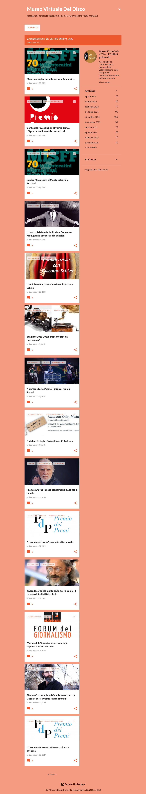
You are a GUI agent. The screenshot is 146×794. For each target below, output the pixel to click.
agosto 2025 (91, 132)
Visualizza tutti (34, 43)
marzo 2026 (91, 101)
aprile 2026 (90, 96)
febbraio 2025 (92, 137)
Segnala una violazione (96, 169)
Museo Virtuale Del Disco (56, 9)
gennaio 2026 (92, 112)
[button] (75, 89)
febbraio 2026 (92, 106)
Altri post (52, 774)
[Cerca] (119, 9)
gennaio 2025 (92, 142)
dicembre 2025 (92, 117)
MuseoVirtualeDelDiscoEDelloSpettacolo (109, 54)
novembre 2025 (93, 122)
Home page (33, 28)
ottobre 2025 (91, 127)
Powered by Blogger (73, 784)
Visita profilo (104, 82)
